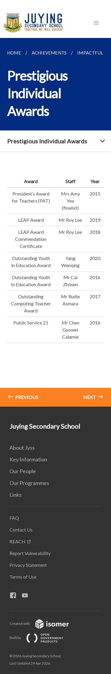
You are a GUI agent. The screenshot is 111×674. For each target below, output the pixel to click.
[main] (55, 222)
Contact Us (21, 529)
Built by (41, 637)
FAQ (14, 518)
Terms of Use (22, 576)
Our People (22, 471)
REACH (17, 541)
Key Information (28, 459)
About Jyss (22, 447)
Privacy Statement (28, 565)
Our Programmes (29, 483)
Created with (43, 623)
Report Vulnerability (30, 553)
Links (15, 494)
